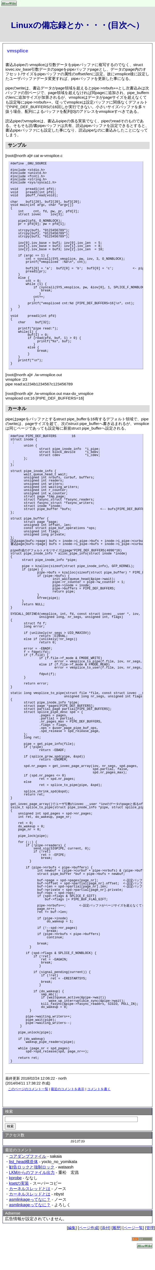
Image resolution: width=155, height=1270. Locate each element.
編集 (72, 1228)
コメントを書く (99, 1089)
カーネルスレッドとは (29, 1188)
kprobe (15, 1178)
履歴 (116, 1228)
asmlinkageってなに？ (30, 1199)
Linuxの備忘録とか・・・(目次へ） (77, 25)
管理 (150, 1228)
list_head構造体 (23, 1162)
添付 (105, 1228)
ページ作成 (88, 1228)
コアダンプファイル (27, 1156)
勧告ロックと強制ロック (31, 1167)
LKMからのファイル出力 (32, 1172)
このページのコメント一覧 (28, 1089)
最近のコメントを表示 (67, 1089)
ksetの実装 (19, 1183)
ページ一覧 (133, 1228)
